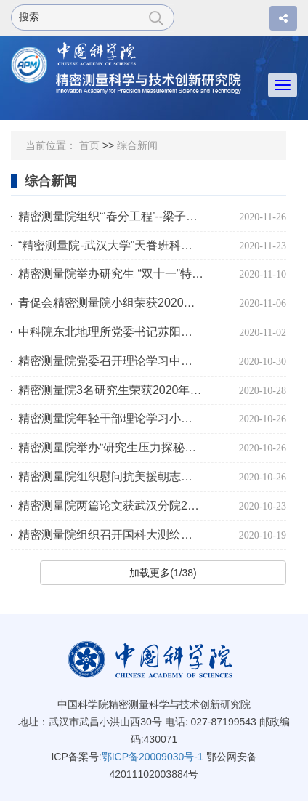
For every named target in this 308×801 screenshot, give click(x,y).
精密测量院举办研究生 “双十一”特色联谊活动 (110, 273)
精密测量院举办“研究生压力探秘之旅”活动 (110, 447)
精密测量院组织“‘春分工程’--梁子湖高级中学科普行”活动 (110, 216)
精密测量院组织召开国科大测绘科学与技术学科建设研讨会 (110, 534)
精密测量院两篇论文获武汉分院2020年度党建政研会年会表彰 (110, 505)
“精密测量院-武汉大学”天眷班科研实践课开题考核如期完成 (110, 245)
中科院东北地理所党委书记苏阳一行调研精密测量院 (110, 332)
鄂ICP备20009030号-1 (152, 756)
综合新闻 (137, 145)
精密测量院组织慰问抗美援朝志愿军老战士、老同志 (110, 476)
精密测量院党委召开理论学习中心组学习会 (110, 361)
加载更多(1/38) (163, 573)
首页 (89, 145)
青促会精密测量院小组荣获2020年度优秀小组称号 (110, 303)
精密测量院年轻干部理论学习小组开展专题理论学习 (110, 418)
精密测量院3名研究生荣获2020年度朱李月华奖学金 (110, 390)
